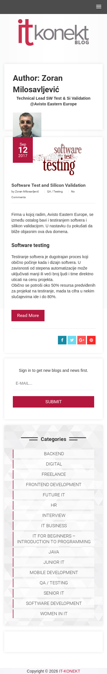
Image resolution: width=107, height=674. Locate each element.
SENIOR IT (54, 593)
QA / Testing (55, 199)
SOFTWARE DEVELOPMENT (54, 603)
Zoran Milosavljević (27, 199)
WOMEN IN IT (54, 613)
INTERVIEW (53, 515)
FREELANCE (54, 474)
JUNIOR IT (53, 562)
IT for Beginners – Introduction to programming (54, 538)
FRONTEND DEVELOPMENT (54, 484)
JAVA (54, 552)
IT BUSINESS (54, 525)
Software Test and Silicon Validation (48, 193)
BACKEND (54, 453)
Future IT (54, 495)
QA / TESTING (54, 582)
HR (54, 505)
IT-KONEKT (69, 671)
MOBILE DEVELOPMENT (54, 572)
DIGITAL (54, 464)
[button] (98, 7)
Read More (28, 323)
